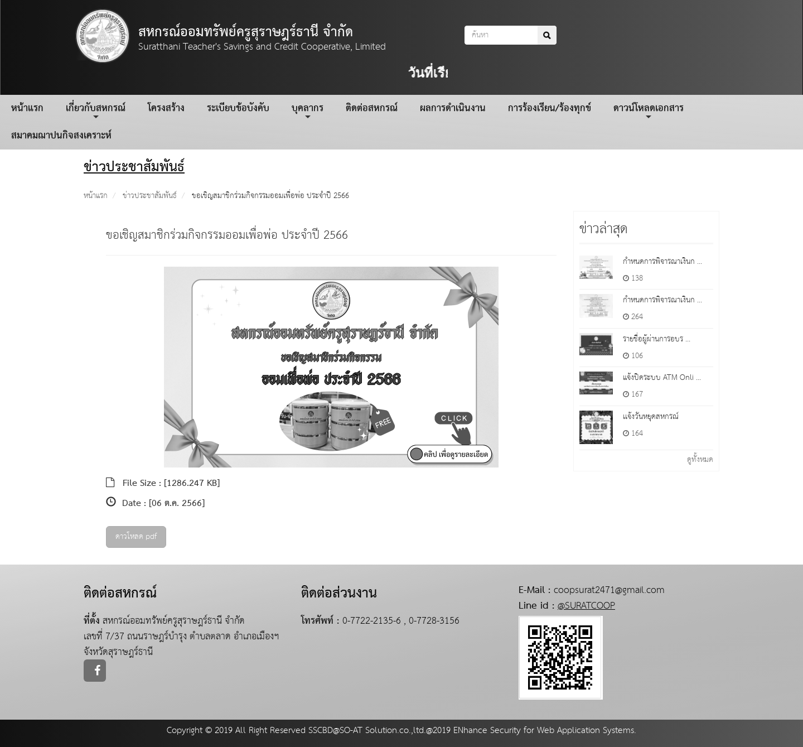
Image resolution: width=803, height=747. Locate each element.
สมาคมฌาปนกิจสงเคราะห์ (61, 136)
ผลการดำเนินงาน (453, 108)
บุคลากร (307, 110)
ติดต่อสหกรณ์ (372, 108)
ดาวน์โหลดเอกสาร (648, 110)
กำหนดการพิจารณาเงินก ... (662, 261)
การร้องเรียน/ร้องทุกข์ (549, 108)
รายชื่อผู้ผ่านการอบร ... (656, 339)
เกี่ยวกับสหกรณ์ (95, 110)
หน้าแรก (27, 108)
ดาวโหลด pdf (136, 536)
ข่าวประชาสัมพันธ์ (150, 196)
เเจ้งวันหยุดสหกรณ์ (651, 416)
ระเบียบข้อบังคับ (238, 108)
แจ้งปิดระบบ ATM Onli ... (662, 377)
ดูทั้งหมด (700, 459)
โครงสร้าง (166, 108)
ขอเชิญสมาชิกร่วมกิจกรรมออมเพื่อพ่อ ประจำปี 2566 (270, 196)
